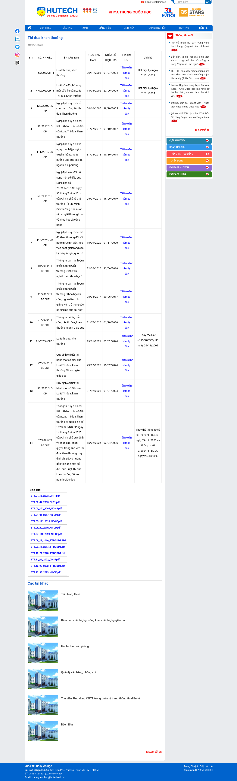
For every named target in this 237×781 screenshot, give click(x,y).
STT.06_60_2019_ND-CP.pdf (46, 527)
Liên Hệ (208, 766)
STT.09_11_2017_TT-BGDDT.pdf (48, 546)
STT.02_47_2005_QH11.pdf (45, 502)
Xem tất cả (154, 751)
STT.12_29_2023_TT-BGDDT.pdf (48, 566)
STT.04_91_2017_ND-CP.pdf (46, 515)
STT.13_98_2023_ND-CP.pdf (46, 572)
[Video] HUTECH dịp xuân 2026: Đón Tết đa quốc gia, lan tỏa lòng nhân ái (190, 117)
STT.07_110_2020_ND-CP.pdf (46, 534)
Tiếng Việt (150, 2)
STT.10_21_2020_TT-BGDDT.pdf (48, 553)
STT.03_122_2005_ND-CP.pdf (46, 508)
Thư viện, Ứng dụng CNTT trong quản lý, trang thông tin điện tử (100, 698)
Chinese (161, 2)
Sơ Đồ (199, 766)
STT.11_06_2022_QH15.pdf (45, 559)
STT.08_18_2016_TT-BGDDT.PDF (48, 540)
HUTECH (208, 770)
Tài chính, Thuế (70, 594)
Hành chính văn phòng (75, 646)
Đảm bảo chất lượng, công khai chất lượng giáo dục (93, 620)
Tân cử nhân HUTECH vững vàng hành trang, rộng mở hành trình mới (190, 46)
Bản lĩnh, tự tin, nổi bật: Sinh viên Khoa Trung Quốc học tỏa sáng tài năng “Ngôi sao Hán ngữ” (190, 60)
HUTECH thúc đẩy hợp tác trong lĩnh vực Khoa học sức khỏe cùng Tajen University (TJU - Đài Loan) (190, 75)
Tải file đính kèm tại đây (126, 73)
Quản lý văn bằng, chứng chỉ (78, 672)
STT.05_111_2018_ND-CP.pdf (46, 521)
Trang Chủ (189, 766)
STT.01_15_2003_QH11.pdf (45, 495)
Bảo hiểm (67, 724)
